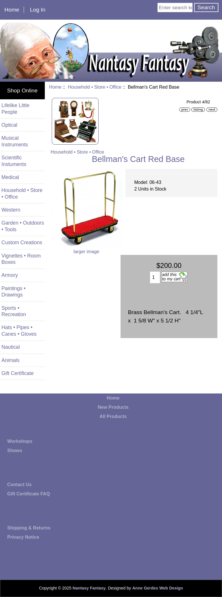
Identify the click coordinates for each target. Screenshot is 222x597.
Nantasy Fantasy (89, 588)
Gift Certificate (17, 373)
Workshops (19, 441)
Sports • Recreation (13, 311)
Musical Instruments (14, 141)
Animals (10, 360)
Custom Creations (21, 242)
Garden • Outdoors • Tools (22, 226)
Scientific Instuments (13, 161)
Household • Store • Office (94, 87)
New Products (113, 407)
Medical (10, 177)
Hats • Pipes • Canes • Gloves (19, 330)
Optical (9, 125)
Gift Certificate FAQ (28, 493)
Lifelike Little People (15, 108)
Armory (9, 275)
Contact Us (19, 484)
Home (11, 10)
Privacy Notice (23, 537)
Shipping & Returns (28, 527)
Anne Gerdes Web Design (157, 588)
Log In (37, 10)
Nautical (10, 347)
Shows (14, 450)
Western (10, 210)
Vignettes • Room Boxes (21, 259)
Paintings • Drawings (13, 292)
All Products (113, 416)
